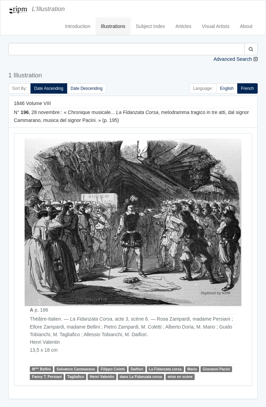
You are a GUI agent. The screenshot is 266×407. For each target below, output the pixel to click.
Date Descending (87, 88)
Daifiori (137, 369)
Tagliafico (76, 377)
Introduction (77, 26)
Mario (192, 369)
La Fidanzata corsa (165, 369)
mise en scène (180, 377)
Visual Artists (216, 26)
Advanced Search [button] (232, 59)
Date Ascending (48, 88)
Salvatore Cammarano (75, 369)
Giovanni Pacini (216, 369)
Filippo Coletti (113, 369)
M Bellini (41, 369)
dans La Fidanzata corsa (141, 377)
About (246, 26)
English (226, 88)
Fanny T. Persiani (47, 377)
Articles (184, 26)
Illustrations (113, 26)
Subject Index (150, 26)
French (247, 88)
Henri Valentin (102, 377)
